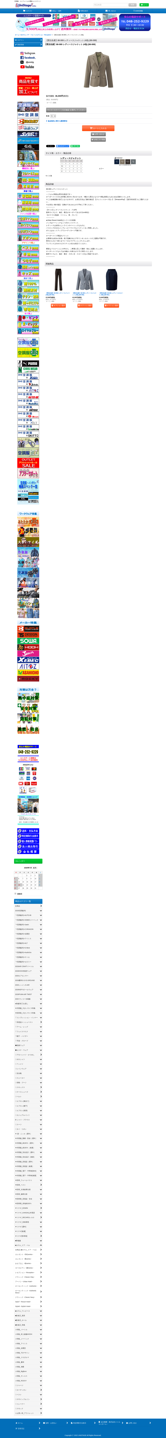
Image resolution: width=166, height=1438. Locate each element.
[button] (138, 11)
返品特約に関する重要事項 (56, 121)
